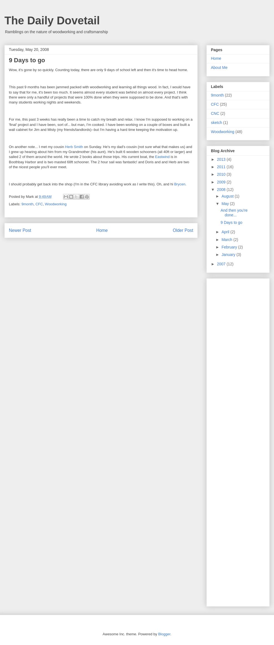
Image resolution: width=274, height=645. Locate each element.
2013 (222, 159)
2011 (222, 167)
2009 (222, 182)
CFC (39, 204)
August (227, 196)
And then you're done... (234, 212)
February (229, 247)
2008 (222, 189)
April (225, 232)
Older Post (183, 230)
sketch (216, 122)
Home (102, 230)
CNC (215, 113)
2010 (222, 174)
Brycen (179, 184)
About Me (219, 67)
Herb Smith (74, 147)
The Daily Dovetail (52, 20)
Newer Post (20, 230)
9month (27, 204)
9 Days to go (231, 222)
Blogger (164, 634)
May (225, 203)
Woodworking (56, 204)
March (227, 239)
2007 (222, 264)
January (228, 254)
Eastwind (162, 157)
